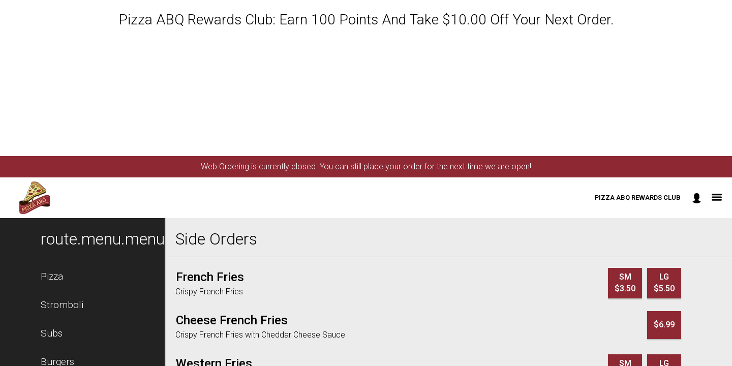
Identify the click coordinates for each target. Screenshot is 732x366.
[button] (34, 197)
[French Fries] (210, 277)
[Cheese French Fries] (231, 320)
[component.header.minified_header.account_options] (696, 198)
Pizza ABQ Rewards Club (638, 197)
